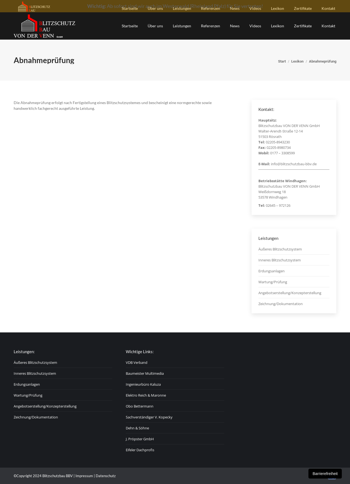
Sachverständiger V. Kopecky (149, 417)
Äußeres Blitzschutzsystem (280, 249)
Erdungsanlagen (271, 270)
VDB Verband (136, 362)
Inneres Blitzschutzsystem (279, 260)
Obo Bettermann (139, 406)
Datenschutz (106, 476)
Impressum (84, 476)
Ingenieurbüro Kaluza (143, 384)
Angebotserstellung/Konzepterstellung (289, 292)
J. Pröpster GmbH (140, 438)
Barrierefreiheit (325, 473)
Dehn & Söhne (137, 428)
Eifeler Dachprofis (140, 449)
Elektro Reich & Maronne (146, 395)
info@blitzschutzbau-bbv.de (294, 163)
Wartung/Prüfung (272, 281)
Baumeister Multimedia (145, 373)
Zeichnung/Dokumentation (280, 303)
